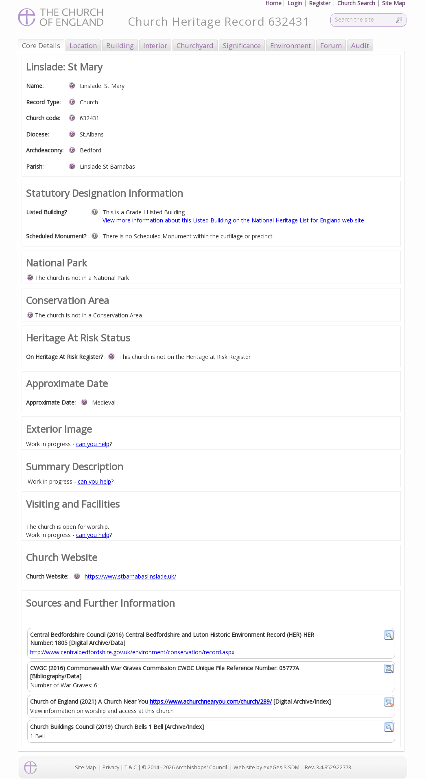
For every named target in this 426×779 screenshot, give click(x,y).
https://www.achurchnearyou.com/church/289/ (211, 701)
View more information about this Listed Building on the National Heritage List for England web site (233, 220)
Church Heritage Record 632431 (219, 21)
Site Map (85, 767)
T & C (131, 767)
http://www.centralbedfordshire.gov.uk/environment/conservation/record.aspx (132, 652)
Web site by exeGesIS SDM (266, 767)
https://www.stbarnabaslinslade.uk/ (130, 576)
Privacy (111, 767)
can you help (92, 444)
